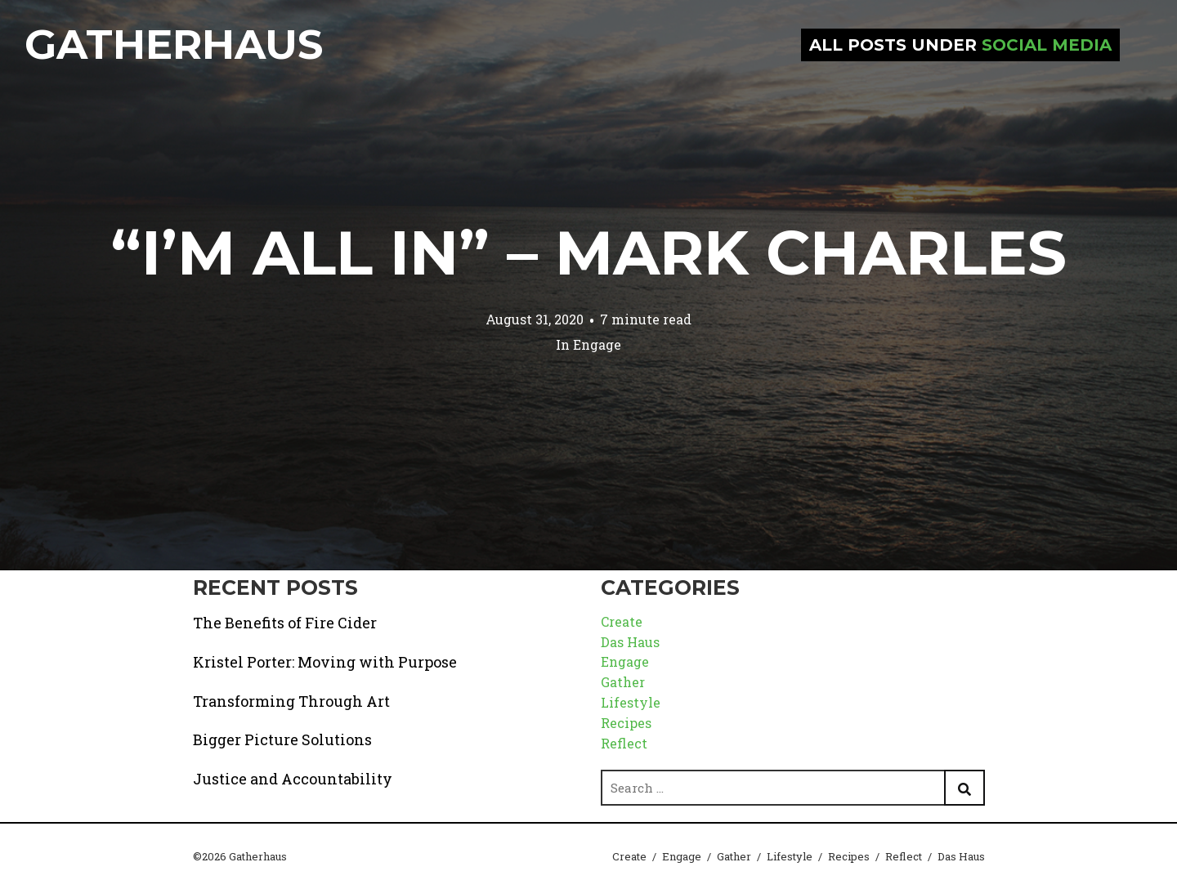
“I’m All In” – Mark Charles (588, 252)
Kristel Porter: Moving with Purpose (325, 662)
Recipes (626, 722)
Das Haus (630, 641)
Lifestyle (630, 702)
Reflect (624, 743)
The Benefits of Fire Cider (285, 622)
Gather (623, 681)
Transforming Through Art (291, 701)
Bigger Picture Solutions (282, 739)
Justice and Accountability (292, 778)
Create (621, 621)
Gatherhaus (174, 44)
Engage (597, 344)
